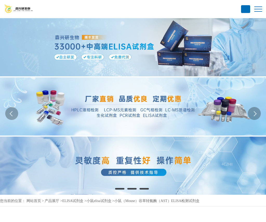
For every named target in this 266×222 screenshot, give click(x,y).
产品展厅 (52, 201)
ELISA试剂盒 (73, 201)
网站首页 (33, 201)
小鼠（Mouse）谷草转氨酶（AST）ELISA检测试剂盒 (157, 201)
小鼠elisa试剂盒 (99, 201)
